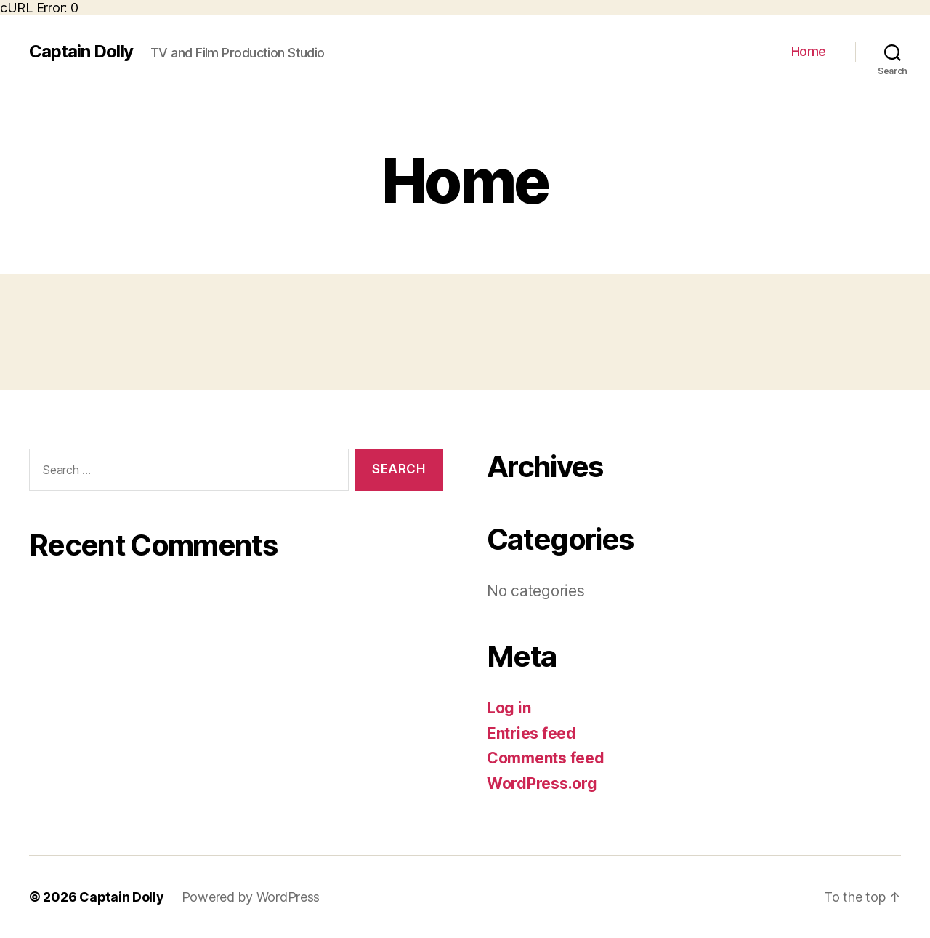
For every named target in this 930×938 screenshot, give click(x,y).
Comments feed (545, 758)
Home (808, 51)
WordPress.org (542, 783)
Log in (508, 708)
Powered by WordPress (251, 897)
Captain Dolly (81, 51)
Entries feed (531, 733)
